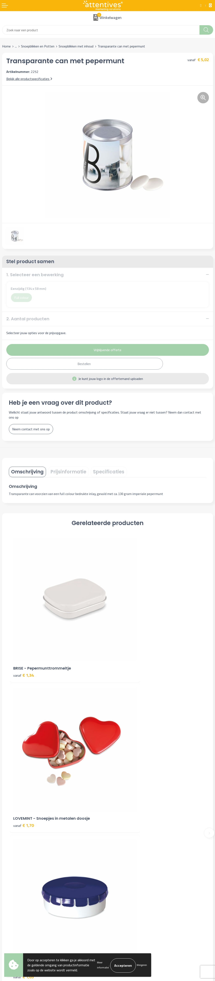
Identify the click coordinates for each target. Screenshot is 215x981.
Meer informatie (103, 965)
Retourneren (11, 888)
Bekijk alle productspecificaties (29, 78)
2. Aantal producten (27, 319)
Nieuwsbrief (118, 808)
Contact (7, 868)
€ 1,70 (122, 642)
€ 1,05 (23, 760)
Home (6, 46)
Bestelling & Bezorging (18, 875)
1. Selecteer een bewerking (35, 274)
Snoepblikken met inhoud (76, 46)
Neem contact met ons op (31, 429)
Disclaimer (117, 888)
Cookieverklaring (121, 875)
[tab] (27, 472)
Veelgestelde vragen (124, 814)
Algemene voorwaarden (126, 868)
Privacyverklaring (121, 881)
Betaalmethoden (14, 881)
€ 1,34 (23, 642)
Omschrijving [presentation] (27, 472)
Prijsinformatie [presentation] (68, 472)
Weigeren (142, 965)
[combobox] (101, 30)
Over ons (116, 801)
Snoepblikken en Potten (37, 46)
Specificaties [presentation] (108, 472)
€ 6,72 (122, 760)
